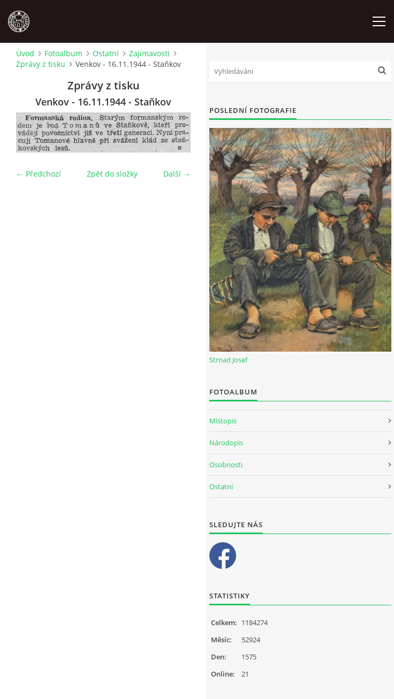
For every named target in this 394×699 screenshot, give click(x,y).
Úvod (25, 53)
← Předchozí (38, 174)
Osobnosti (226, 464)
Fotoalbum (63, 53)
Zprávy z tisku (40, 64)
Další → (177, 174)
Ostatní (106, 53)
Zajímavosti (149, 53)
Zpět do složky (112, 174)
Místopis (223, 421)
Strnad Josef (228, 359)
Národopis (226, 442)
